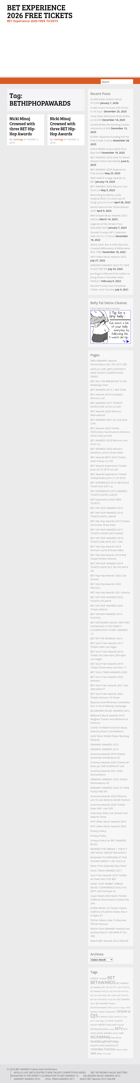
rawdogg (18, 139)
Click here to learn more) (104, 308)
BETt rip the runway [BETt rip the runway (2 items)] (116, 1007)
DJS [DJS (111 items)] (94, 1015)
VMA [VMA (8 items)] (93, 1053)
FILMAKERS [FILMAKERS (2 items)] (103, 1017)
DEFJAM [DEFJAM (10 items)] (122, 1011)
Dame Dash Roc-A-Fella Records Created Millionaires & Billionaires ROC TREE (110, 248)
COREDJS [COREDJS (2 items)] (101, 1012)
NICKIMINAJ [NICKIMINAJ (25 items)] (100, 1037)
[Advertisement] (70, 52)
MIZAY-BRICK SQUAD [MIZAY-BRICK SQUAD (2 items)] (115, 1025)
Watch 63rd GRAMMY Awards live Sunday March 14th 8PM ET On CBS (110, 932)
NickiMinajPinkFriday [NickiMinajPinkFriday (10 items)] (104, 1041)
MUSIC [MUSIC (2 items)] (115, 1033)
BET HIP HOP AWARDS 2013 (106, 508)
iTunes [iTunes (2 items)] (124, 1017)
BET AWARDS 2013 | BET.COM (108, 389)
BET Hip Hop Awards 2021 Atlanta (110, 592)
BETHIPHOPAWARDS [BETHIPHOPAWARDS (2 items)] (99, 1007)
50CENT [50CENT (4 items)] (94, 978)
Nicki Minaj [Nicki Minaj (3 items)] (116, 1037)
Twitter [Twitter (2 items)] (119, 1050)
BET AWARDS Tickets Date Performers (36, 1069)
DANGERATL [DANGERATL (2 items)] (111, 1012)
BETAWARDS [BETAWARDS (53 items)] (103, 982)
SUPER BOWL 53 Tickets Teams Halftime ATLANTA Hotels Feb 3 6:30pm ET (108, 911)
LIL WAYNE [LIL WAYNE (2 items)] (109, 1021)
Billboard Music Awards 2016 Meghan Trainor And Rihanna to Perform (109, 719)
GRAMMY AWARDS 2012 (104, 744)
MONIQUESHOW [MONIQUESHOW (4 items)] (99, 1029)
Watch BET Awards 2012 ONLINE (109, 940)
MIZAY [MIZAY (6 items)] (102, 1024)
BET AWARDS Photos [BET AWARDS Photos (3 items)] (105, 1003)
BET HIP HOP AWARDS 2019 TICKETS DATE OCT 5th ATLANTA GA (109, 567)
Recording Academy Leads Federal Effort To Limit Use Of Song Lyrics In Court (107, 198)
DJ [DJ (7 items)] (129, 1011)
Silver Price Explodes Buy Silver (108, 865)
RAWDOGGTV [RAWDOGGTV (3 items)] (112, 1045)
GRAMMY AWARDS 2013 (104, 749)
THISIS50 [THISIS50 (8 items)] (109, 1049)
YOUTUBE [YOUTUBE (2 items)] (107, 1054)
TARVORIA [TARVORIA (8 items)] (96, 1049)
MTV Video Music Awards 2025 (108, 826)
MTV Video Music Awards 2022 (108, 256)
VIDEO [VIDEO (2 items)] (125, 1050)
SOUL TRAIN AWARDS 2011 (106, 870)
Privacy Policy (98, 831)
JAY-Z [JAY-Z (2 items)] (92, 1021)
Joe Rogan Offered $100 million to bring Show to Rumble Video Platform (110, 277)
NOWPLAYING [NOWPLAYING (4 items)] (97, 1045)
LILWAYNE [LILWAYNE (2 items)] (118, 1021)
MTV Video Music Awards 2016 (108, 821)
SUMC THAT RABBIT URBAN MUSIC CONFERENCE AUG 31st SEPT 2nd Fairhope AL (108, 887)
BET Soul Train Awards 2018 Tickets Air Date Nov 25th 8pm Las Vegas (108, 655)
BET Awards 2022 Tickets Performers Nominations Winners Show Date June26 (110, 431)
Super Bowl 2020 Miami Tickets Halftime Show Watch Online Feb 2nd (109, 899)
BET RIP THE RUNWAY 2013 (106, 638)
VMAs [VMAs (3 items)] (99, 1053)
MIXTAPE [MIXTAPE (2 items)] (94, 1025)
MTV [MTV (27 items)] (119, 1028)
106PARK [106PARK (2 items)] (103, 978)
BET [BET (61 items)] (111, 978)
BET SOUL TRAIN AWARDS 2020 (108, 672)
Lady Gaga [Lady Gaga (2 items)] (99, 1021)
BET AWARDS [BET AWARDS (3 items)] (122, 983)
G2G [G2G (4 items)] (111, 1016)
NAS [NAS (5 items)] (121, 1033)
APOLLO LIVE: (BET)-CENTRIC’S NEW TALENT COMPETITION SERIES (108, 372)
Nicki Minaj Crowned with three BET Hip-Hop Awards (23, 126)
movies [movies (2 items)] (111, 1029)
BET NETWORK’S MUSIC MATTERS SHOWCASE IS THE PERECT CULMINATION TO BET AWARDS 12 (69, 1074)
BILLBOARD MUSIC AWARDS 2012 (110, 710)
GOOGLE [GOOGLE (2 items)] (117, 1017)
